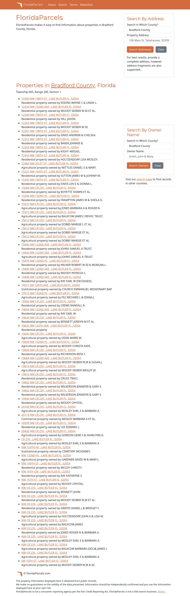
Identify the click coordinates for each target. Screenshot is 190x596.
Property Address (138, 35)
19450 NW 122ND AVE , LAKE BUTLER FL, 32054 (51, 253)
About (52, 5)
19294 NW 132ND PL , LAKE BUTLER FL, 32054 (50, 196)
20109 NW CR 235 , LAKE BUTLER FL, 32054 (48, 407)
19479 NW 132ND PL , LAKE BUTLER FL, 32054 (50, 261)
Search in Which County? (142, 25)
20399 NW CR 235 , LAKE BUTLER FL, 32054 (48, 423)
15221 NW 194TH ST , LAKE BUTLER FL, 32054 (50, 171)
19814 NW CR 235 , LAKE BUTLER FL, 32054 (48, 366)
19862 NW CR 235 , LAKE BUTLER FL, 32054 (48, 382)
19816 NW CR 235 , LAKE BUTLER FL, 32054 (48, 374)
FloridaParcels (29, 4)
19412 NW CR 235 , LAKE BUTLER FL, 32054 (48, 220)
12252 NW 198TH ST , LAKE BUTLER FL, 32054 (50, 123)
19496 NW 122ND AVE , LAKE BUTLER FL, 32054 (51, 269)
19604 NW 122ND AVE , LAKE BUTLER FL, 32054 (51, 309)
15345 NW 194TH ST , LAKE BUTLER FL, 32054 (50, 180)
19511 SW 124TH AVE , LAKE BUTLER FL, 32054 (50, 285)
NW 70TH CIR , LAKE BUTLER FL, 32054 (45, 472)
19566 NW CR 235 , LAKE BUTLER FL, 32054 (48, 301)
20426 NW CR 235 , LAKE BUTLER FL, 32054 (48, 431)
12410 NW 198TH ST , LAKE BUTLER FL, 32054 (50, 155)
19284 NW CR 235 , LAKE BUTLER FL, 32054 (48, 188)
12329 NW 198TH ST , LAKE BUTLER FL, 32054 (50, 147)
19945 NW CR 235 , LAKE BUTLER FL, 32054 (48, 399)
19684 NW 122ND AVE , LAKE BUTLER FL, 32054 (51, 358)
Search (62, 5)
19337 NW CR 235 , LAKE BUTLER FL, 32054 (48, 204)
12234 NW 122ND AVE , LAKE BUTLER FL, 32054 (51, 107)
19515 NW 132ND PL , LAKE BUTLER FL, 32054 (50, 293)
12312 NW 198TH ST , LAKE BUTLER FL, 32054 (50, 139)
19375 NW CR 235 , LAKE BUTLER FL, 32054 (48, 212)
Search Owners (138, 165)
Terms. (161, 591)
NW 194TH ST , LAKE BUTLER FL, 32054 (45, 463)
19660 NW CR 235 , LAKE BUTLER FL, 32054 (48, 350)
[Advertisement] (68, 57)
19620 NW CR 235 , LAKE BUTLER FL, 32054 (48, 317)
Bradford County (73, 85)
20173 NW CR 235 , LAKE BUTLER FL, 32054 (48, 415)
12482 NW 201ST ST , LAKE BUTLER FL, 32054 (49, 163)
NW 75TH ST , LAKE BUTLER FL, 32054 (45, 480)
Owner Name (135, 151)
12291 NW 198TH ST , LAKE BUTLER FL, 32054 (50, 131)
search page (144, 179)
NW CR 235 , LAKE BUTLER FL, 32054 (44, 488)
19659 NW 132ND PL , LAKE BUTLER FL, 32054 (50, 342)
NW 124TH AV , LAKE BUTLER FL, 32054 (45, 447)
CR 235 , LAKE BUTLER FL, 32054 (41, 439)
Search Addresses (140, 49)
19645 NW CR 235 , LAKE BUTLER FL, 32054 (48, 334)
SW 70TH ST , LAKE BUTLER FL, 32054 (44, 561)
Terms (73, 5)
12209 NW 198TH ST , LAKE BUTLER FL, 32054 (50, 99)
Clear (161, 49)
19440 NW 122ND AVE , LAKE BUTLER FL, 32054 (51, 244)
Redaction (86, 5)
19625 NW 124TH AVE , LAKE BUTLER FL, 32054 (50, 326)
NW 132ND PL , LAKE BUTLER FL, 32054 (46, 455)
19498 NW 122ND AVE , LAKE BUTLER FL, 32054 (51, 277)
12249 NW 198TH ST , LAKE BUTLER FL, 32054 (50, 115)
